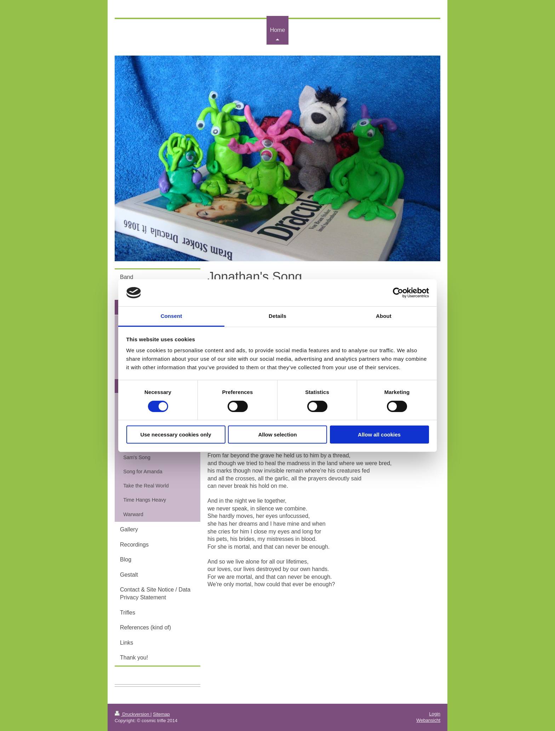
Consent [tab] (171, 316)
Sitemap (161, 714)
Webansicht (428, 720)
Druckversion (132, 714)
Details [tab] (277, 316)
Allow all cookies (379, 435)
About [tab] (383, 316)
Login (434, 713)
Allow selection (277, 435)
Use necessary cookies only (175, 435)
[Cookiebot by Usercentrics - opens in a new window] (398, 292)
